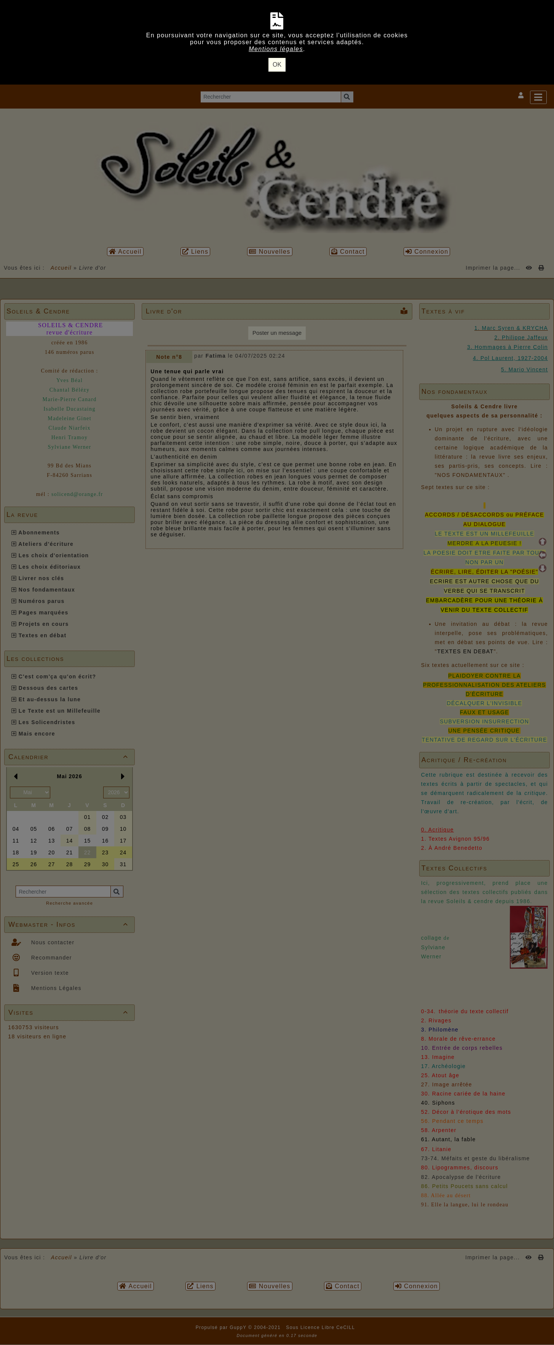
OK (277, 64)
